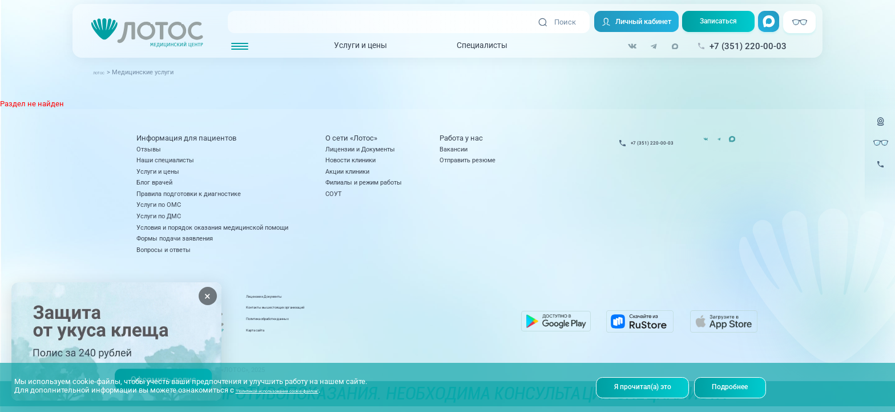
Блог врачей (154, 182)
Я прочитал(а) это (645, 386)
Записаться (715, 22)
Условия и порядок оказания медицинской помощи (212, 227)
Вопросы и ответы (163, 250)
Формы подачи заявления (174, 238)
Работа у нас (461, 138)
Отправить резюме (467, 160)
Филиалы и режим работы (363, 182)
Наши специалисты (165, 160)
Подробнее (737, 386)
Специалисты (474, 46)
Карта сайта (351, 334)
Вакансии (453, 149)
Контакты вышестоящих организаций (389, 312)
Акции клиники (347, 171)
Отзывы (148, 149)
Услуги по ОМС (158, 205)
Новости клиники (350, 160)
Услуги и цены (352, 46)
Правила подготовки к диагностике (188, 194)
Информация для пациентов (186, 138)
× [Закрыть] (207, 296)
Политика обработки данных (375, 323)
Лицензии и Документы (360, 149)
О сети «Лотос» (351, 138)
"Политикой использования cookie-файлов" (312, 388)
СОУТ (333, 194)
